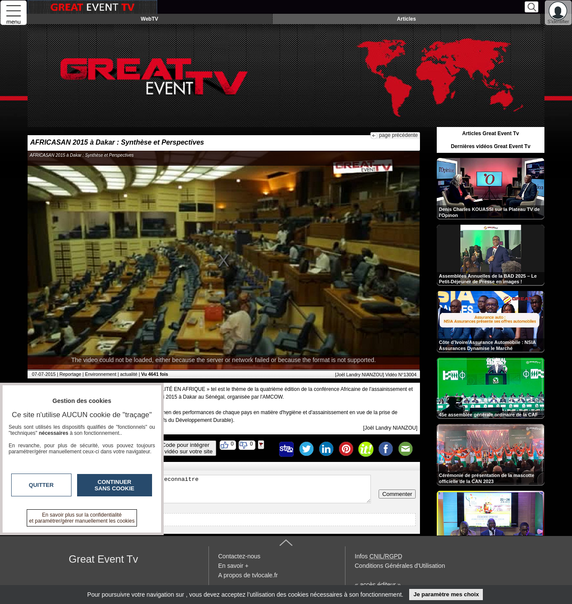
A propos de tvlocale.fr (248, 575)
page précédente (398, 135)
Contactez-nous (239, 556)
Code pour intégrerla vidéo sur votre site (186, 448)
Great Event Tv (103, 559)
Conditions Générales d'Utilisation (400, 565)
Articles (406, 19)
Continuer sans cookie (114, 485)
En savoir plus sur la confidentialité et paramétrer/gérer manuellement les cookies (82, 518)
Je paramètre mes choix (446, 594)
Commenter (397, 494)
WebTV (149, 19)
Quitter (41, 485)
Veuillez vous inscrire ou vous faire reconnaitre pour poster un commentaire (201, 489)
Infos (378, 556)
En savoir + (233, 565)
